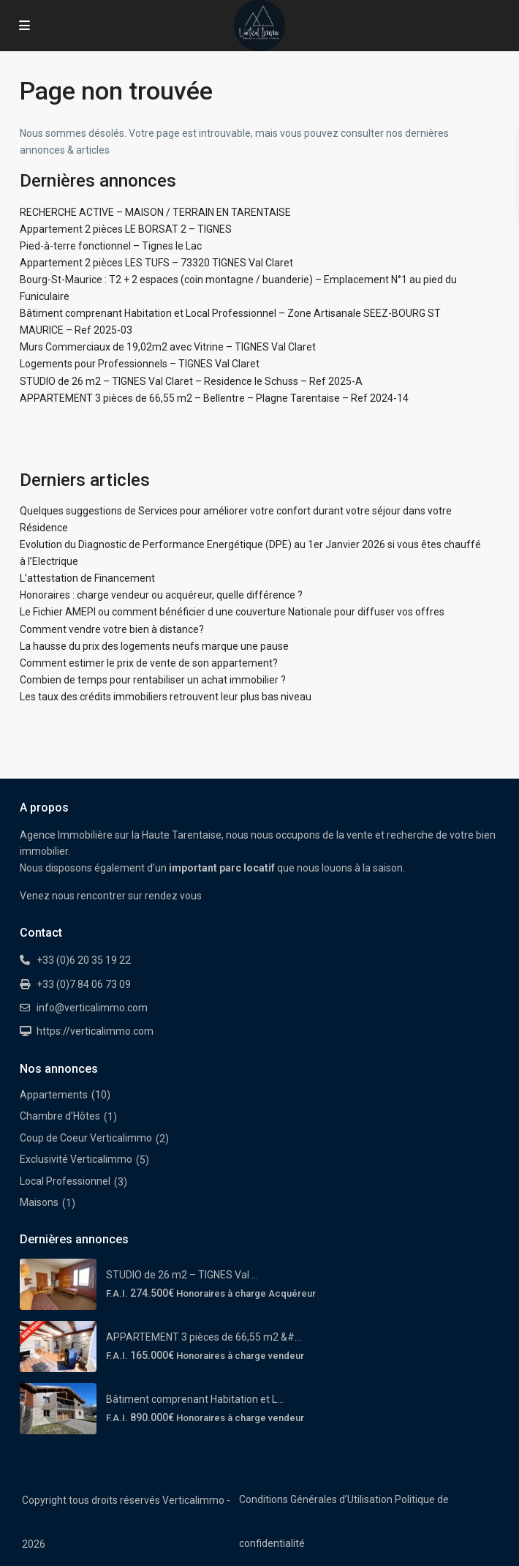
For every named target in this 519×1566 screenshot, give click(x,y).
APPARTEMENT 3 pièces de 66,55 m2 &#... (203, 1337)
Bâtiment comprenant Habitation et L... (195, 1399)
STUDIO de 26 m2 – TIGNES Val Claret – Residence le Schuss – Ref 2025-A (191, 381)
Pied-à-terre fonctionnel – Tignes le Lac (111, 246)
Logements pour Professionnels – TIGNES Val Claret (140, 364)
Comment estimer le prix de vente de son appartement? (149, 663)
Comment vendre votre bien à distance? (112, 629)
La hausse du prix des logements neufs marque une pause (154, 646)
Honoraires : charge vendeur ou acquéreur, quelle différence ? (161, 595)
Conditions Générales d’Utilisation (316, 1499)
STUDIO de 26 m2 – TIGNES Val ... (182, 1275)
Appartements (54, 1095)
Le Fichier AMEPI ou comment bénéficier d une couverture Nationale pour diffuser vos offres (232, 612)
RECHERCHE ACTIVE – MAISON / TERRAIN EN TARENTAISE (155, 212)
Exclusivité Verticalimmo (76, 1159)
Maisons (39, 1202)
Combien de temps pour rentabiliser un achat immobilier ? (153, 680)
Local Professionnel (65, 1181)
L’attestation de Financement (87, 578)
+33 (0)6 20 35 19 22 (84, 960)
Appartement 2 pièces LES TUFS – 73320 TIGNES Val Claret (156, 263)
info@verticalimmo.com (92, 1008)
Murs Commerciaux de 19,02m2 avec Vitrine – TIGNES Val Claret (168, 347)
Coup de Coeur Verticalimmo (86, 1138)
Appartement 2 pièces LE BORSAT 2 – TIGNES (126, 229)
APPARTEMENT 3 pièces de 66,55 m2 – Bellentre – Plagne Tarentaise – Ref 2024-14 (214, 398)
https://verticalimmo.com (95, 1031)
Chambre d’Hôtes (60, 1116)
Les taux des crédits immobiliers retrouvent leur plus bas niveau (165, 697)
